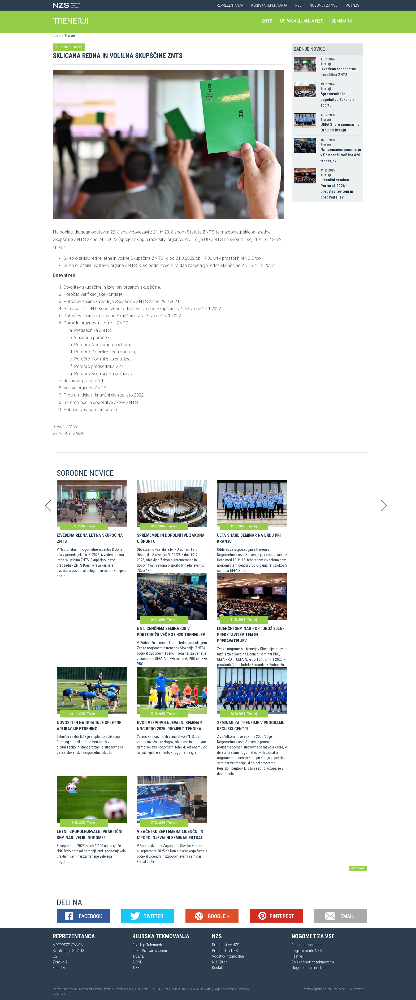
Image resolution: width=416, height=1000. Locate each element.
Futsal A (59, 967)
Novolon (358, 989)
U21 (56, 956)
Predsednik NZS (225, 950)
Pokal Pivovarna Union (149, 950)
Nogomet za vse (323, 5)
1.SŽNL (138, 956)
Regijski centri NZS (307, 950)
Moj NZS (352, 5)
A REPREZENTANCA (68, 944)
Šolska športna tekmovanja (313, 962)
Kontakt (218, 967)
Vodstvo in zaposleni (228, 956)
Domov (57, 35)
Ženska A (60, 962)
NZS (298, 5)
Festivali (298, 956)
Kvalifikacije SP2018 (68, 950)
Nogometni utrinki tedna (310, 967)
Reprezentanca (230, 5)
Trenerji (69, 35)
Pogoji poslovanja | (226, 989)
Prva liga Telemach (147, 944)
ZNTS (267, 21)
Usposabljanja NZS (301, 21)
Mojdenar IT (341, 989)
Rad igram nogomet (307, 944)
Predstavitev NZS (225, 944)
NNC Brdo (220, 962)
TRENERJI (71, 20)
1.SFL (136, 967)
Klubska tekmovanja (269, 5)
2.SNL (137, 962)
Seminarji (341, 21)
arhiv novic (358, 868)
